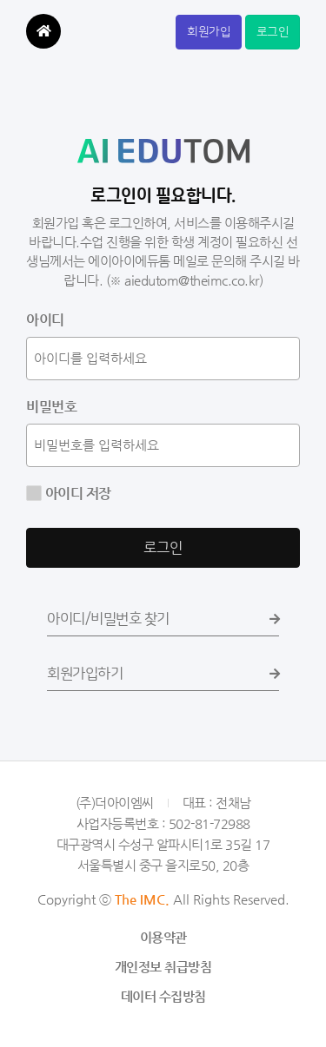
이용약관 (163, 937)
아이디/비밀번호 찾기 (163, 619)
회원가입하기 (163, 673)
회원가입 (208, 32)
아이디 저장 (76, 493)
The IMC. (142, 899)
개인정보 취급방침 (163, 966)
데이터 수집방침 (163, 996)
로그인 (272, 32)
